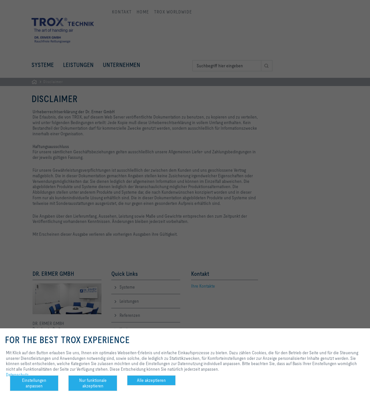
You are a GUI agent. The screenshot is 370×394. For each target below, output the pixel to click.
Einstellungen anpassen (34, 383)
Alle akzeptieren (151, 380)
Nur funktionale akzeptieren (93, 383)
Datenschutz (17, 374)
